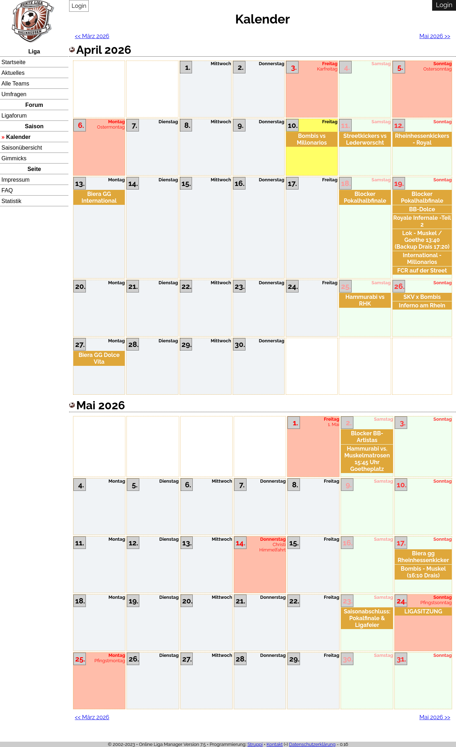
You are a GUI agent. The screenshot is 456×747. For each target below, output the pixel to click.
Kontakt (274, 744)
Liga (34, 51)
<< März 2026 (92, 36)
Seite (34, 169)
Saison (34, 126)
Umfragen (13, 94)
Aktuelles (13, 73)
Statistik (11, 201)
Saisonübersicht (21, 148)
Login (79, 5)
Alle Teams (15, 84)
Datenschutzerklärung (312, 744)
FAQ (7, 190)
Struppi (255, 744)
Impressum (15, 180)
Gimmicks (13, 158)
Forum (34, 105)
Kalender (18, 137)
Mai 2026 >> (434, 36)
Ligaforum (14, 116)
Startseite (13, 62)
